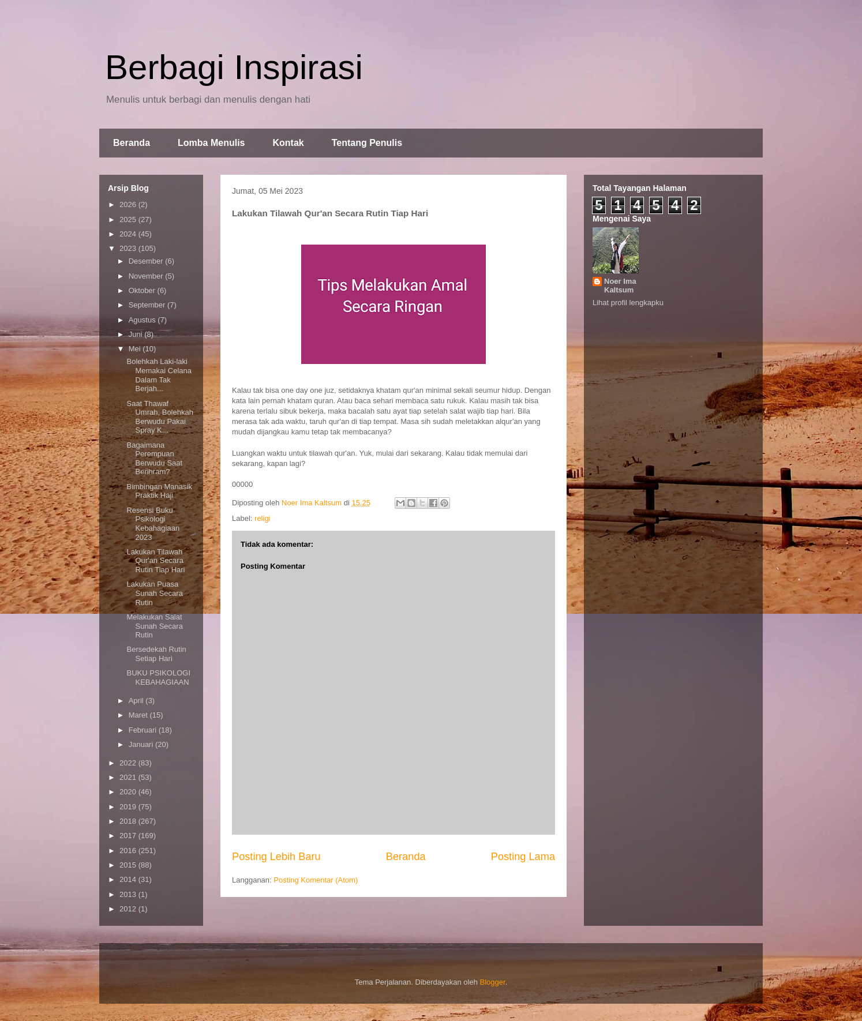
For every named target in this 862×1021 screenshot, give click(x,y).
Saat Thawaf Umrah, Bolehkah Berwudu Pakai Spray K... (159, 417)
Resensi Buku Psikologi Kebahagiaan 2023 (152, 524)
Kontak (287, 143)
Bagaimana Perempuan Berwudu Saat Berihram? (154, 458)
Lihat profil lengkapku (628, 302)
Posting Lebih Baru (276, 856)
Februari (144, 730)
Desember (147, 261)
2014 (128, 879)
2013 (128, 894)
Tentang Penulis (367, 143)
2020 (128, 791)
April (137, 700)
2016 (128, 850)
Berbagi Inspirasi (234, 67)
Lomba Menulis (211, 143)
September (148, 305)
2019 (128, 806)
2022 (128, 763)
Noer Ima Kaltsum (620, 285)
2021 (128, 777)
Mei (136, 348)
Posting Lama (523, 856)
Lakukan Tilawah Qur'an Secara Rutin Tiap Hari (155, 560)
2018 (128, 821)
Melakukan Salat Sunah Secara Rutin (154, 626)
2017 (128, 835)
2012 (128, 908)
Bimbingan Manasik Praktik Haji (159, 491)
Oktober (143, 290)
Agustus (143, 320)
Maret (139, 715)
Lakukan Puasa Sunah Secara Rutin (154, 593)
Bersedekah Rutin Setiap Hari (156, 654)
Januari (142, 744)
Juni (136, 334)
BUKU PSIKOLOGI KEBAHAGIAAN (158, 677)
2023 (128, 248)
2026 (128, 204)
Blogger (492, 982)
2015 (128, 865)
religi (262, 518)
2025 (128, 219)
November (147, 276)
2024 (128, 234)
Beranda (131, 143)
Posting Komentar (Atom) (315, 880)
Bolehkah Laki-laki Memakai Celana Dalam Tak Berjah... (159, 375)
